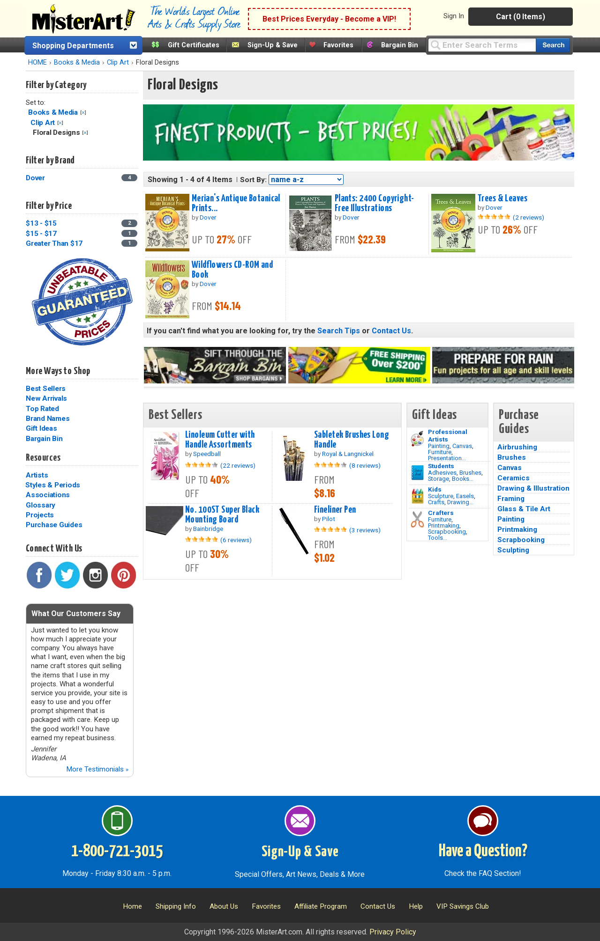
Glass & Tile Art (523, 509)
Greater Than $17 (54, 243)
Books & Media (77, 62)
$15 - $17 (41, 233)
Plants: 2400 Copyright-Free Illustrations (374, 203)
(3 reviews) (365, 530)
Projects (40, 515)
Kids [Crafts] (435, 489)
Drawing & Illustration (533, 488)
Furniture (439, 452)
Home (132, 906)
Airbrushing (517, 447)
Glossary (40, 505)
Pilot (328, 518)
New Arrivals (46, 398)
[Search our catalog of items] (553, 45)
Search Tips (338, 330)
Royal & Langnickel (348, 453)
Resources (43, 458)
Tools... (437, 537)
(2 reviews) (528, 217)
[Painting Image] (417, 438)
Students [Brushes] (441, 466)
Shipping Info (176, 906)
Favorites (338, 45)
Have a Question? (483, 851)
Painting (439, 445)
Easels (465, 496)
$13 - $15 (41, 223)
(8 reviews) (365, 465)
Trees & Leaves (502, 198)
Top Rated (42, 408)
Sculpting (513, 550)
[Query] (482, 44)
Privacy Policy (392, 931)
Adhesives (442, 472)
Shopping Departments (73, 45)
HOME (37, 62)
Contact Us (391, 330)
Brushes (470, 472)
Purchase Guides (54, 525)
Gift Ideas (41, 428)
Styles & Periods (52, 485)
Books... (462, 478)
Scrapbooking (447, 531)
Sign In (453, 16)
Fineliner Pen (335, 510)
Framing (511, 498)
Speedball (207, 453)
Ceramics (513, 478)
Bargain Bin (399, 45)
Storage (438, 478)
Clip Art (118, 62)
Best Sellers (46, 388)
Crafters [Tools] (441, 512)
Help (416, 906)
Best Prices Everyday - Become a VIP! (329, 19)
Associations (48, 495)
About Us (224, 906)
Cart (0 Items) (520, 16)
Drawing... (460, 502)
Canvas (462, 445)
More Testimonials (97, 769)
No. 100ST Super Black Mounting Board (222, 514)
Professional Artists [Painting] (447, 435)
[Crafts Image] (417, 496)
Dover (35, 178)
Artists (37, 475)
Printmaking (443, 525)
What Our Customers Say (75, 613)
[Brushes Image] (417, 472)
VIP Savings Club (462, 906)
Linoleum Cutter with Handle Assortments (220, 439)
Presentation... (447, 458)
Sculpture (440, 496)
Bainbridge (208, 528)
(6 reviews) (236, 540)
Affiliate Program (320, 906)
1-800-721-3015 (117, 851)
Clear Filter (83, 112)
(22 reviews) (237, 465)
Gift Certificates (193, 45)
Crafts (436, 502)
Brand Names (47, 418)
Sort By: (253, 180)
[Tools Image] (417, 519)
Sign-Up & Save (273, 45)
